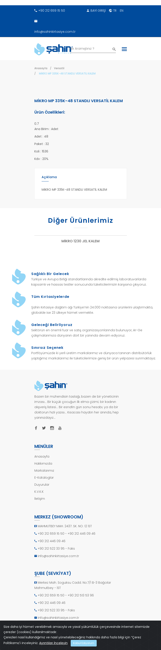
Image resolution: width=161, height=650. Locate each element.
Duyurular (41, 484)
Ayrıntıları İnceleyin (53, 643)
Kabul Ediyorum (83, 643)
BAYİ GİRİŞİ (96, 10)
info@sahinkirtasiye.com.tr (55, 25)
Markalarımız (44, 470)
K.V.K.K (39, 491)
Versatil (59, 68)
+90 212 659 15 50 (49, 10)
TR (113, 10)
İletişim (39, 498)
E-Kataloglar (44, 477)
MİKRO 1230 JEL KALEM (80, 241)
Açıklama (49, 177)
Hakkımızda (43, 463)
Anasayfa (40, 68)
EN (121, 10)
